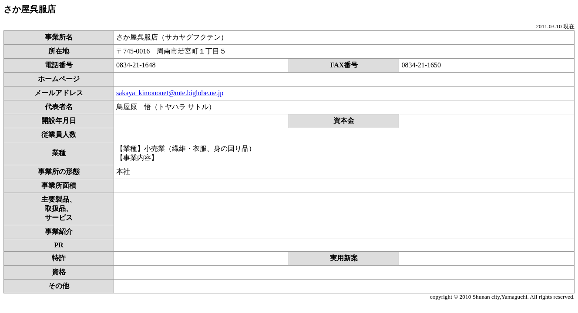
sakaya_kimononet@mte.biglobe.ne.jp (169, 93)
